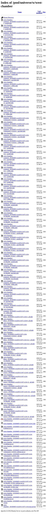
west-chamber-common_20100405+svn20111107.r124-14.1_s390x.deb (16, 169)
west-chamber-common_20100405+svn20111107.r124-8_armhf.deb (16, 50)
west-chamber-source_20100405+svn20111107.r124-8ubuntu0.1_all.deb (15, 376)
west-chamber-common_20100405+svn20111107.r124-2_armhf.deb (16, 27)
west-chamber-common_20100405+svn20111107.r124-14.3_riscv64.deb (16, 191)
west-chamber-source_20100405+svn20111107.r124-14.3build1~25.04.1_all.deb (15, 405)
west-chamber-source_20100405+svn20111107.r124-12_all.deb (18, 381)
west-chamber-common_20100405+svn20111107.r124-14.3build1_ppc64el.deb (16, 214)
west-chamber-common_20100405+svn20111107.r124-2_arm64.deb (16, 21)
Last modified (39, 12)
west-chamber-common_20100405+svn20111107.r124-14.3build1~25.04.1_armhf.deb (16, 237)
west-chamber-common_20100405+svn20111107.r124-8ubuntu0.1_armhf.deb (16, 72)
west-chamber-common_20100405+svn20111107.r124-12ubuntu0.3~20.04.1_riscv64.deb (16, 135)
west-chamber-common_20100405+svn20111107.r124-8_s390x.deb (16, 61)
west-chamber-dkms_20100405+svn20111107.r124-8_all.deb (18, 320)
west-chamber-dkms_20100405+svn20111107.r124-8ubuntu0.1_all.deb (15, 324)
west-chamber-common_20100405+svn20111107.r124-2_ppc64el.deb (16, 38)
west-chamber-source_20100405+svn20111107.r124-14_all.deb (18, 415)
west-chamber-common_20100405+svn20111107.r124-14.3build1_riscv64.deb (16, 220)
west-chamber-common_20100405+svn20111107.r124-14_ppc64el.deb (16, 299)
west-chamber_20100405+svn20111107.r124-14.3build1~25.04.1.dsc (17, 486)
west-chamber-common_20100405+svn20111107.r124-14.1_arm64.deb (16, 146)
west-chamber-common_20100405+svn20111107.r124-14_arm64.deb (16, 288)
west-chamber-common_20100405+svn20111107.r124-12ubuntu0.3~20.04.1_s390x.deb (16, 140)
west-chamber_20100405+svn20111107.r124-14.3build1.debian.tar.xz (17, 474)
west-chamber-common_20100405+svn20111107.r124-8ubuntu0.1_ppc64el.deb (16, 78)
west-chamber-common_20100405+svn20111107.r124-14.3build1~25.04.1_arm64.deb (16, 231)
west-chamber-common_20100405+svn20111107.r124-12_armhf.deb (16, 95)
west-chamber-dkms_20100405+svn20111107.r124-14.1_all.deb (19, 339)
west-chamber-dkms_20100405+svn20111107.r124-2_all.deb (18, 316)
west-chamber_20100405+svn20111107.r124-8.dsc (19, 431)
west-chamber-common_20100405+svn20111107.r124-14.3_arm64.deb (16, 174)
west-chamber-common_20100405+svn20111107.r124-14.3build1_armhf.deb (16, 209)
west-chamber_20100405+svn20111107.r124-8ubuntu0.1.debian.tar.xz (17, 435)
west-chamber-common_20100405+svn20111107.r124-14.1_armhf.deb (16, 152)
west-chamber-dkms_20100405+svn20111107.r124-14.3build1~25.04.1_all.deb (15, 353)
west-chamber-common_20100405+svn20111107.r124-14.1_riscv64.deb (16, 163)
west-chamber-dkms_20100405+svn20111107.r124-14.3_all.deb (19, 343)
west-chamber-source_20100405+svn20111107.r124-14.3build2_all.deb (15, 411)
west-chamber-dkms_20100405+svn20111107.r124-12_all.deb (18, 329)
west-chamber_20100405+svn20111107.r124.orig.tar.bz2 (19, 506)
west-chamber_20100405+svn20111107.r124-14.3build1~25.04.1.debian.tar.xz (17, 482)
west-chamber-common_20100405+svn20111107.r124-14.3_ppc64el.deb (16, 186)
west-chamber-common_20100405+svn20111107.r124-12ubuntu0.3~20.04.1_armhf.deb (16, 123)
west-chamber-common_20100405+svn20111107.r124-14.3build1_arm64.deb (16, 203)
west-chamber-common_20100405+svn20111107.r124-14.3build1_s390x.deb (16, 226)
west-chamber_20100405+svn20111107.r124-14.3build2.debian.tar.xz (17, 490)
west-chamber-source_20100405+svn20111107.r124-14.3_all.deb (19, 395)
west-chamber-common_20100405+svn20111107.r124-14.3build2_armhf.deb (16, 265)
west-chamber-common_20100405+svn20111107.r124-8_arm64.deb (16, 44)
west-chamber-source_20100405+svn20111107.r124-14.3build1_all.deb (15, 399)
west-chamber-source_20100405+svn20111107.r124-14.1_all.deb (19, 391)
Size (44, 12)
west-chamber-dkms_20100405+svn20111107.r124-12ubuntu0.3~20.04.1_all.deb (15, 334)
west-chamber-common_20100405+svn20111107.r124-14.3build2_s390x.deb (16, 282)
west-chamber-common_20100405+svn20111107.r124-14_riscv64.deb (16, 305)
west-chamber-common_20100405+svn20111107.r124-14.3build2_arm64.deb (16, 260)
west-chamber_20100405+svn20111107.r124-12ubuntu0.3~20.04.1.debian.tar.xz (17, 451)
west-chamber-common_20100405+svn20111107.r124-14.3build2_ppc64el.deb (16, 271)
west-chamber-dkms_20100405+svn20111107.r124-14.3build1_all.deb (15, 347)
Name (20, 12)
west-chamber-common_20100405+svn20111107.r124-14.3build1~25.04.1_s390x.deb (16, 254)
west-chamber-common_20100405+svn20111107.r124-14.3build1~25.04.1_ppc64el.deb (16, 243)
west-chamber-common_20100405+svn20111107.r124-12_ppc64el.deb (16, 101)
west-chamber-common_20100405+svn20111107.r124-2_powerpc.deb (16, 33)
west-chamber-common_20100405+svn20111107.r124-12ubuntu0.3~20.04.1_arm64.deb (16, 118)
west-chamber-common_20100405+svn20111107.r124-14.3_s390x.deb (16, 197)
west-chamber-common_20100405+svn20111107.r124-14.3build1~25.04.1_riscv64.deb (16, 248)
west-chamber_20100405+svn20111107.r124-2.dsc (19, 423)
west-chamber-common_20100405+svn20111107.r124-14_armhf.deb (16, 294)
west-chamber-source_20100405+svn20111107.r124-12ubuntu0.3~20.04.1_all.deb (15, 386)
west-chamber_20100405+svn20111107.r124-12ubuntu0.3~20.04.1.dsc (17, 455)
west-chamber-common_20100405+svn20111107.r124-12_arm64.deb (16, 89)
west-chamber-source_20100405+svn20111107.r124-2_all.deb (18, 368)
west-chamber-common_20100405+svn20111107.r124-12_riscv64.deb (16, 106)
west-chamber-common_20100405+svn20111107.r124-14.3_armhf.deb (16, 180)
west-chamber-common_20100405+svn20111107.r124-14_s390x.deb (16, 311)
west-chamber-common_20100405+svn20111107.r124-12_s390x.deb (16, 112)
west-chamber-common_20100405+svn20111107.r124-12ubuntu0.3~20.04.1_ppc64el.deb (16, 129)
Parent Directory (8, 17)
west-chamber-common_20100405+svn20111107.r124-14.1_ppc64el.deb (16, 157)
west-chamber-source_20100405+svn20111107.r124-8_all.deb (18, 371)
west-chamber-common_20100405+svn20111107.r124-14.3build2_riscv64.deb (16, 277)
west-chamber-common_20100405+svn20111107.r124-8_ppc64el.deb (16, 55)
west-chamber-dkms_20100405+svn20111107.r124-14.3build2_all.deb (15, 359)
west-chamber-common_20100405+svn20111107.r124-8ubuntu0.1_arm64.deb (16, 67)
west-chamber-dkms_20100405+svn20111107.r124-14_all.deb (18, 364)
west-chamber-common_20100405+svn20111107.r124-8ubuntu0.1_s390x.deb (16, 84)
